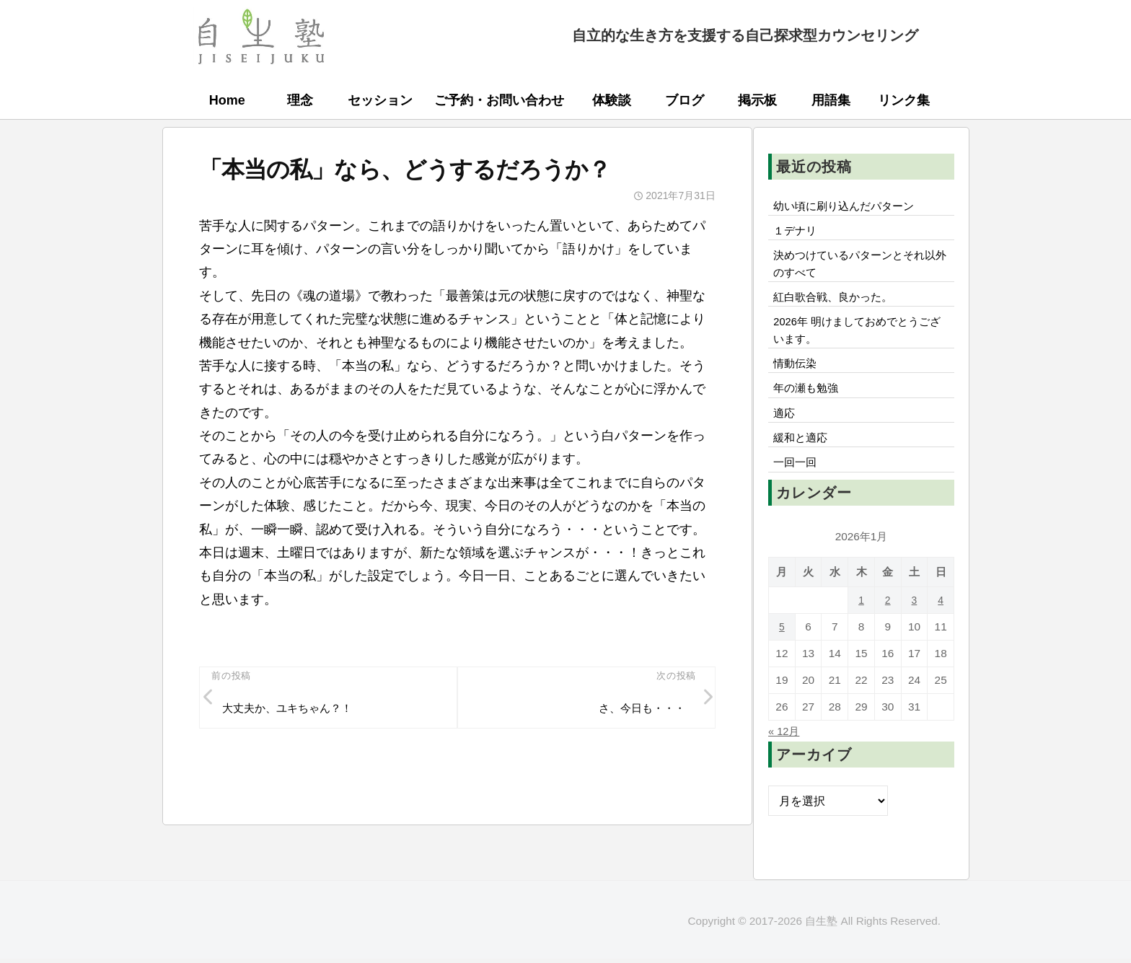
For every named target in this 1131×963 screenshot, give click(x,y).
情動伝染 (797, 377)
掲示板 (757, 100)
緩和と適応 (803, 457)
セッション (380, 100)
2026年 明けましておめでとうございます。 (858, 341)
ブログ (684, 100)
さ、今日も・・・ (638, 710)
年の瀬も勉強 (808, 403)
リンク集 (904, 100)
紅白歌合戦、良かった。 (837, 305)
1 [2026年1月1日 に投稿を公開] (861, 621)
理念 (300, 100)
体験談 (611, 100)
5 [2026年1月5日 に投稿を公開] (782, 648)
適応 (785, 430)
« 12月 (785, 752)
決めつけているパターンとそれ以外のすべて (860, 269)
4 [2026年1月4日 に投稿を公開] (941, 621)
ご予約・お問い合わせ (499, 100)
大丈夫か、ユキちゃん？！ (293, 710)
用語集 (830, 100)
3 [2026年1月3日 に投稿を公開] (914, 621)
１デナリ (797, 233)
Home (227, 100)
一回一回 (797, 484)
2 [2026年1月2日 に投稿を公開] (887, 621)
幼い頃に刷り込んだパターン (849, 207)
